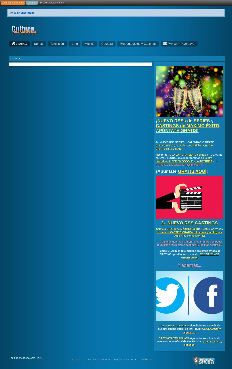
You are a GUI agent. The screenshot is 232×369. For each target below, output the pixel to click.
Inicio (14, 58)
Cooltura (107, 43)
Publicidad (146, 359)
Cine (74, 43)
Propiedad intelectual (125, 359)
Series (38, 43)
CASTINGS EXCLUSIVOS (174, 325)
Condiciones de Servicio (98, 359)
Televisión (57, 43)
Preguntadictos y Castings (138, 43)
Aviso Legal (75, 359)
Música (89, 43)
